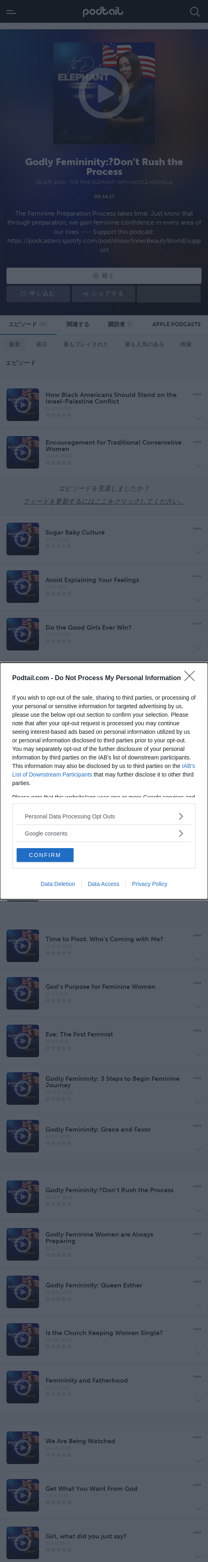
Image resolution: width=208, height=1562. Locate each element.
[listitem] (104, 816)
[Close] (192, 678)
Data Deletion (58, 884)
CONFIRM (45, 855)
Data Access (103, 884)
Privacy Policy (149, 884)
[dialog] (104, 781)
